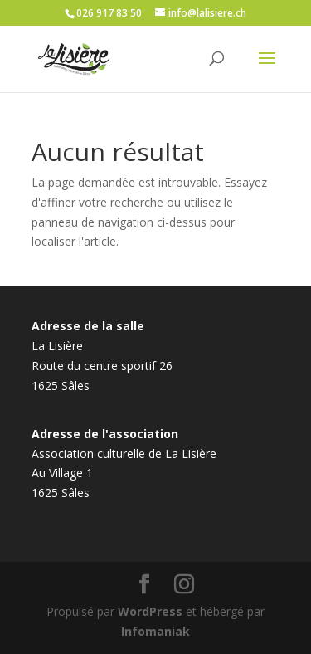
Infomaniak (155, 631)
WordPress (150, 611)
